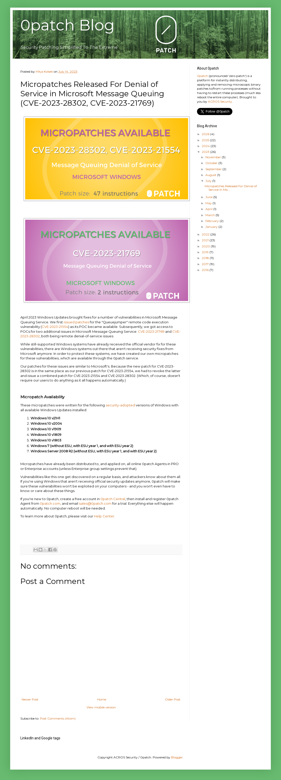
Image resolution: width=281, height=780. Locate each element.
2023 (206, 152)
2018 (206, 258)
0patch (202, 76)
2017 (205, 264)
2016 (205, 270)
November (213, 157)
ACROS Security (220, 101)
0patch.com (50, 503)
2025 (206, 140)
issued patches (76, 322)
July (208, 181)
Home (101, 699)
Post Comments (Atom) (58, 718)
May (209, 203)
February (212, 221)
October (211, 163)
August (211, 175)
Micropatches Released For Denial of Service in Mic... (231, 188)
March (210, 215)
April (209, 209)
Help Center (104, 516)
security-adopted (120, 405)
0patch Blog (67, 25)
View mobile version (101, 707)
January (211, 227)
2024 (206, 146)
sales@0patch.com (95, 503)
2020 (206, 246)
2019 (205, 252)
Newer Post (30, 699)
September (213, 169)
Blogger (177, 757)
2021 (205, 240)
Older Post (172, 699)
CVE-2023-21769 (151, 331)
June (209, 197)
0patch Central (113, 499)
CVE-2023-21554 (55, 327)
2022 (206, 234)
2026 (206, 134)
